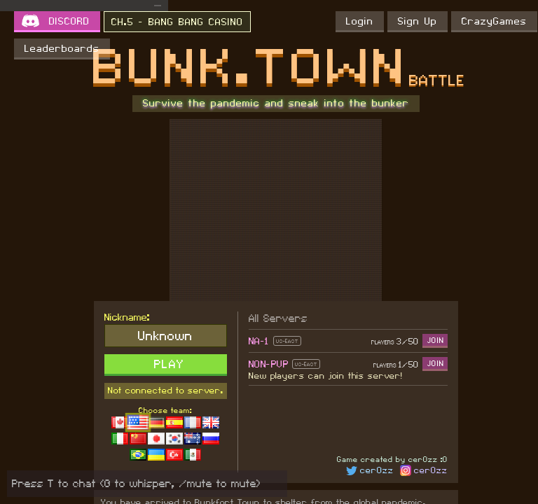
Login (359, 21)
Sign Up (417, 21)
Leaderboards (62, 49)
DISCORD (69, 21)
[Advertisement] (275, 210)
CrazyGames (494, 21)
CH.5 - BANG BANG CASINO (177, 22)
